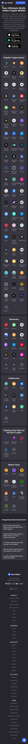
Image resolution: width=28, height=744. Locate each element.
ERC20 (14, 628)
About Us (14, 645)
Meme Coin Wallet (14, 607)
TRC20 (14, 631)
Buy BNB (14, 683)
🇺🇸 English (13, 589)
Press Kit (14, 651)
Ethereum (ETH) (14, 709)
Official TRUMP (14, 729)
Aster (14, 738)
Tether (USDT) (14, 719)
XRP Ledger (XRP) (14, 725)
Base (14, 638)
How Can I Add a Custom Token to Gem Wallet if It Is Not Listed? (13, 550)
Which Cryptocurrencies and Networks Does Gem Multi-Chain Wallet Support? (12, 527)
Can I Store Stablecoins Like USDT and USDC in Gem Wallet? (13, 543)
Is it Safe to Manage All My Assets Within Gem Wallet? (13, 557)
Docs (14, 648)
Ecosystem (14, 664)
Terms (14, 654)
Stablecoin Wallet (14, 604)
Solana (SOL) (14, 713)
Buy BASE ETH (14, 680)
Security (14, 661)
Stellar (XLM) (14, 735)
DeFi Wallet (14, 601)
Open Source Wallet (14, 598)
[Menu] (2, 6)
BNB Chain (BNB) (14, 706)
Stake (14, 611)
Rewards (14, 670)
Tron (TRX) (14, 722)
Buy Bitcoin (14, 677)
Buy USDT (14, 696)
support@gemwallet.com (14, 580)
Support (14, 667)
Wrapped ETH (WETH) (14, 716)
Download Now (20, 2)
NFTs (14, 614)
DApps (14, 617)
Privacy (14, 657)
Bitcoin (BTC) (14, 703)
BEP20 (14, 635)
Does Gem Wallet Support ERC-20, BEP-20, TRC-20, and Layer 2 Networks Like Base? (13, 535)
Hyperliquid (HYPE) (14, 732)
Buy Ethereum (14, 687)
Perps (13, 620)
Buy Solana (14, 690)
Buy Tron (14, 693)
